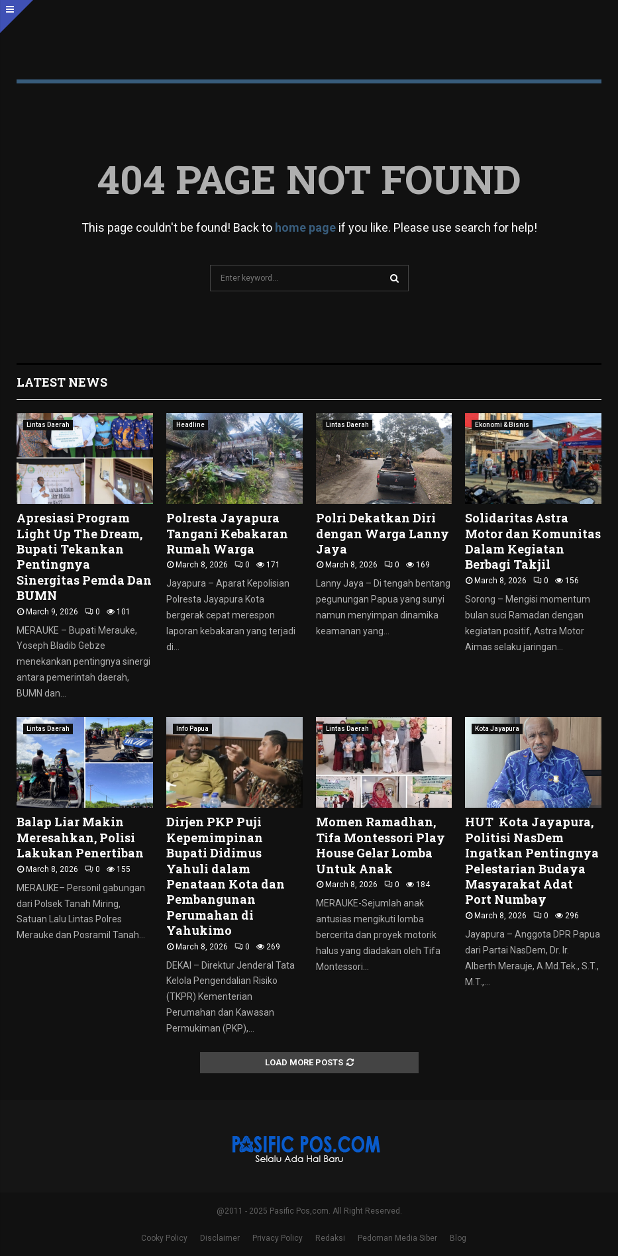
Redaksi (330, 1238)
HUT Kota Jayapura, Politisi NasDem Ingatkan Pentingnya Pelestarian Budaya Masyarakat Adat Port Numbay (532, 860)
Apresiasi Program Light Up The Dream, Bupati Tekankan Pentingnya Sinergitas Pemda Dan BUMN (84, 556)
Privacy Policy (277, 1238)
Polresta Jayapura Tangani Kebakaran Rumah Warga (227, 533)
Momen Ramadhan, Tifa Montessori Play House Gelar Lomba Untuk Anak (380, 845)
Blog (458, 1238)
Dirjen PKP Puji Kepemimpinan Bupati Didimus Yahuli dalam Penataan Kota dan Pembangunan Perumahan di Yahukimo (225, 876)
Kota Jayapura (497, 728)
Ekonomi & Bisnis (502, 424)
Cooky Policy (164, 1238)
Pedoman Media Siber (397, 1238)
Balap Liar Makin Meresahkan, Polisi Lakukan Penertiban (81, 837)
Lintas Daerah (48, 424)
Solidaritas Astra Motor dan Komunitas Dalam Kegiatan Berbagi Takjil (533, 541)
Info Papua (192, 728)
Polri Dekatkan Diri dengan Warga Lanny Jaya (382, 533)
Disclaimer (220, 1238)
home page (305, 227)
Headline (190, 424)
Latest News (62, 382)
